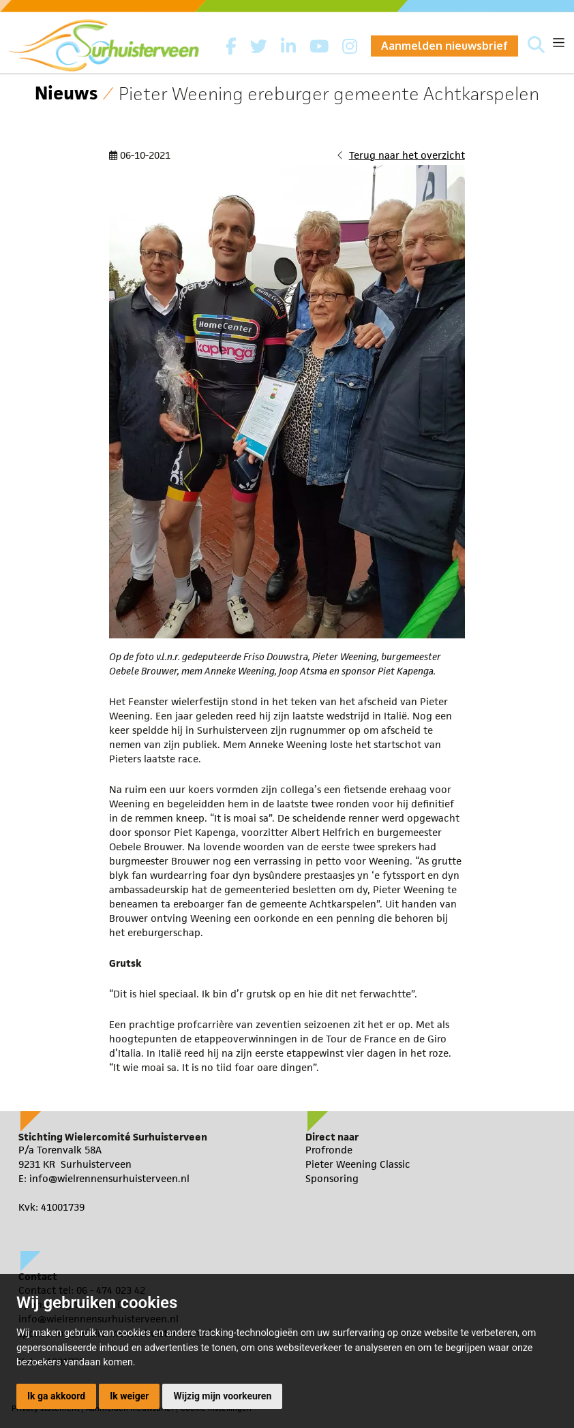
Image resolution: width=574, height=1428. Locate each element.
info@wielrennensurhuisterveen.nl (109, 1178)
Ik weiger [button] (129, 1396)
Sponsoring (332, 1178)
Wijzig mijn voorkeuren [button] (222, 1396)
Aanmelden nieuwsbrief (444, 45)
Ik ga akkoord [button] (56, 1396)
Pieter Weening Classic (357, 1164)
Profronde (328, 1149)
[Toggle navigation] (559, 42)
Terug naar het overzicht (407, 155)
